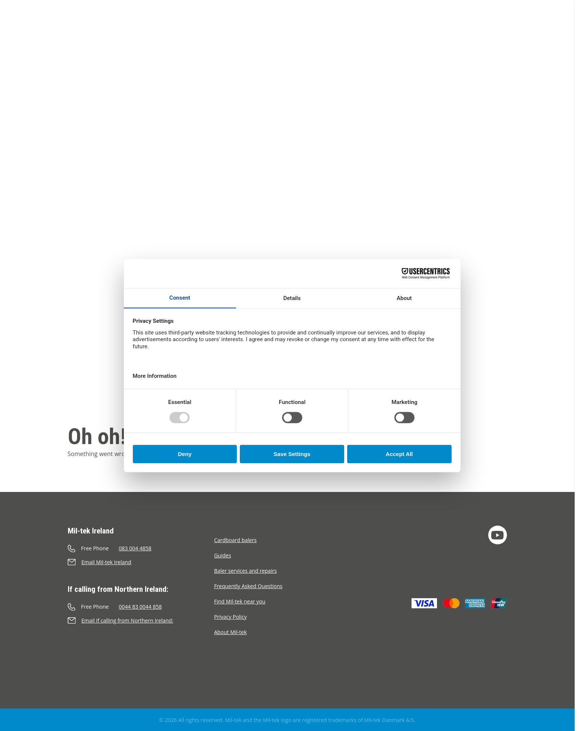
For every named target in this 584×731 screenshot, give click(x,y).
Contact (378, 34)
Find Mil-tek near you (239, 601)
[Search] (527, 33)
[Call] (141, 548)
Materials (260, 34)
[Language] (546, 33)
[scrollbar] (579, 365)
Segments (220, 34)
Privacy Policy (230, 616)
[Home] (39, 24)
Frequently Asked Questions (248, 586)
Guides (222, 555)
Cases (294, 34)
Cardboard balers (235, 540)
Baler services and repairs (245, 570)
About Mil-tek (334, 34)
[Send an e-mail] (141, 562)
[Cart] (508, 33)
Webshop (180, 34)
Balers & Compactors (122, 34)
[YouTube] (497, 535)
